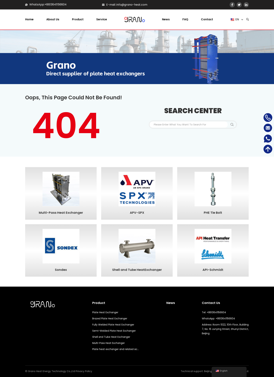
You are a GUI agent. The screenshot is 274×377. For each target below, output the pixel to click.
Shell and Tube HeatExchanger (137, 270)
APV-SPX (137, 212)
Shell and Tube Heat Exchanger (111, 337)
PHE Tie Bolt (213, 212)
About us (52, 19)
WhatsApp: (37, 4)
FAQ (185, 19)
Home (29, 19)
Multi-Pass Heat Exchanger (61, 212)
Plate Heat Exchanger (105, 312)
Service (101, 19)
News (166, 19)
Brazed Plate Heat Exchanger (109, 318)
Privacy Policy (84, 371)
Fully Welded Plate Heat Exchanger (113, 324)
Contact (207, 19)
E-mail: (111, 5)
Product (78, 19)
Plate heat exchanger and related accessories (115, 349)
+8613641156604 (56, 4)
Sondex (61, 270)
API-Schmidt (213, 270)
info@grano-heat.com (131, 5)
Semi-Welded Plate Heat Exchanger (114, 331)
